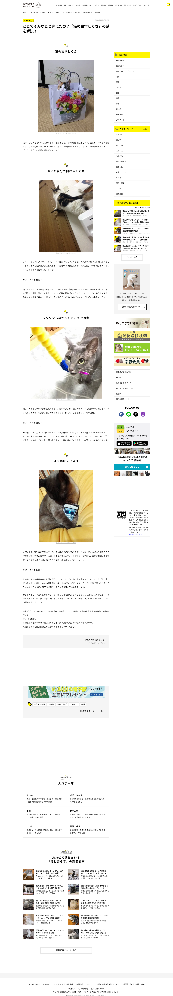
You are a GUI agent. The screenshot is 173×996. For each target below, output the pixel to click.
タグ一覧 (146, 5)
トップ (25, 13)
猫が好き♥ (120, 66)
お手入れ (119, 134)
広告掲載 (69, 984)
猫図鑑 (110, 5)
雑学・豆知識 (46, 13)
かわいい (119, 145)
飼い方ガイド (137, 5)
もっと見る (132, 257)
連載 (65, 5)
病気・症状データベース (125, 71)
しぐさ (118, 177)
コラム (118, 87)
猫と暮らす (34, 13)
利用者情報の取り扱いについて (108, 984)
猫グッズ (119, 167)
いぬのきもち (58, 984)
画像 (117, 98)
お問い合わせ (140, 984)
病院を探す (127, 5)
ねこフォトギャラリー (124, 388)
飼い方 (118, 140)
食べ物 (78, 5)
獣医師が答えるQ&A (123, 372)
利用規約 (79, 984)
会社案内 (71, 988)
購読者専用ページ (123, 399)
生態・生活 (62, 704)
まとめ (118, 109)
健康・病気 (120, 183)
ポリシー (89, 984)
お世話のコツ (86, 5)
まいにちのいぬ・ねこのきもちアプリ (66, 133)
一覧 (145, 128)
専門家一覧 (128, 984)
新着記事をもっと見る (66, 950)
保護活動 (119, 194)
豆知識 (57, 13)
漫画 (117, 82)
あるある (119, 156)
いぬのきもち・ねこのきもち (38, 984)
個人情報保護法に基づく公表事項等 (91, 988)
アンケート (120, 120)
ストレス (119, 150)
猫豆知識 (59, 5)
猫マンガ (71, 5)
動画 (117, 93)
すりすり (74, 704)
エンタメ (96, 5)
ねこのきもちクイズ (123, 383)
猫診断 (118, 393)
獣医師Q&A (118, 5)
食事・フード (121, 172)
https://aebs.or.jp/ (135, 534)
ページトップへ (86, 975)
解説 (83, 704)
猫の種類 (119, 114)
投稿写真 (103, 5)
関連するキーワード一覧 (91, 710)
